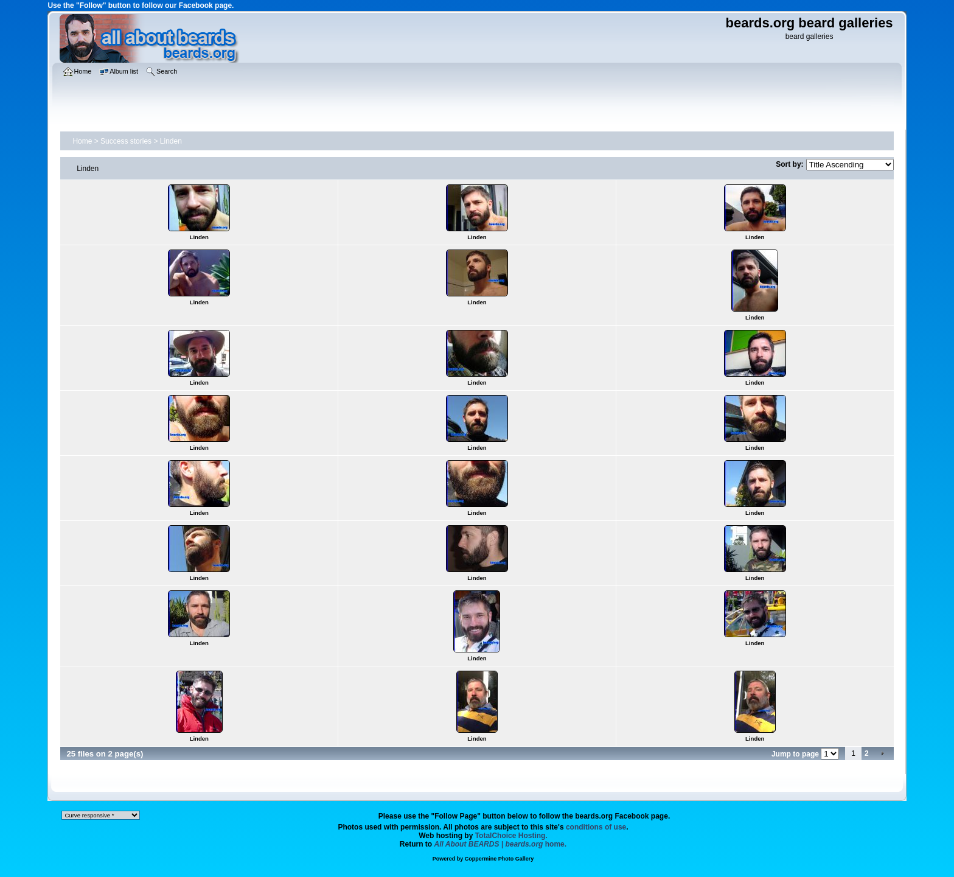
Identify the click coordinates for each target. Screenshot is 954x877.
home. (500, 844)
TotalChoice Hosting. (511, 835)
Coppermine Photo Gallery (499, 859)
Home (82, 141)
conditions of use (596, 827)
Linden (171, 141)
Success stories (125, 141)
